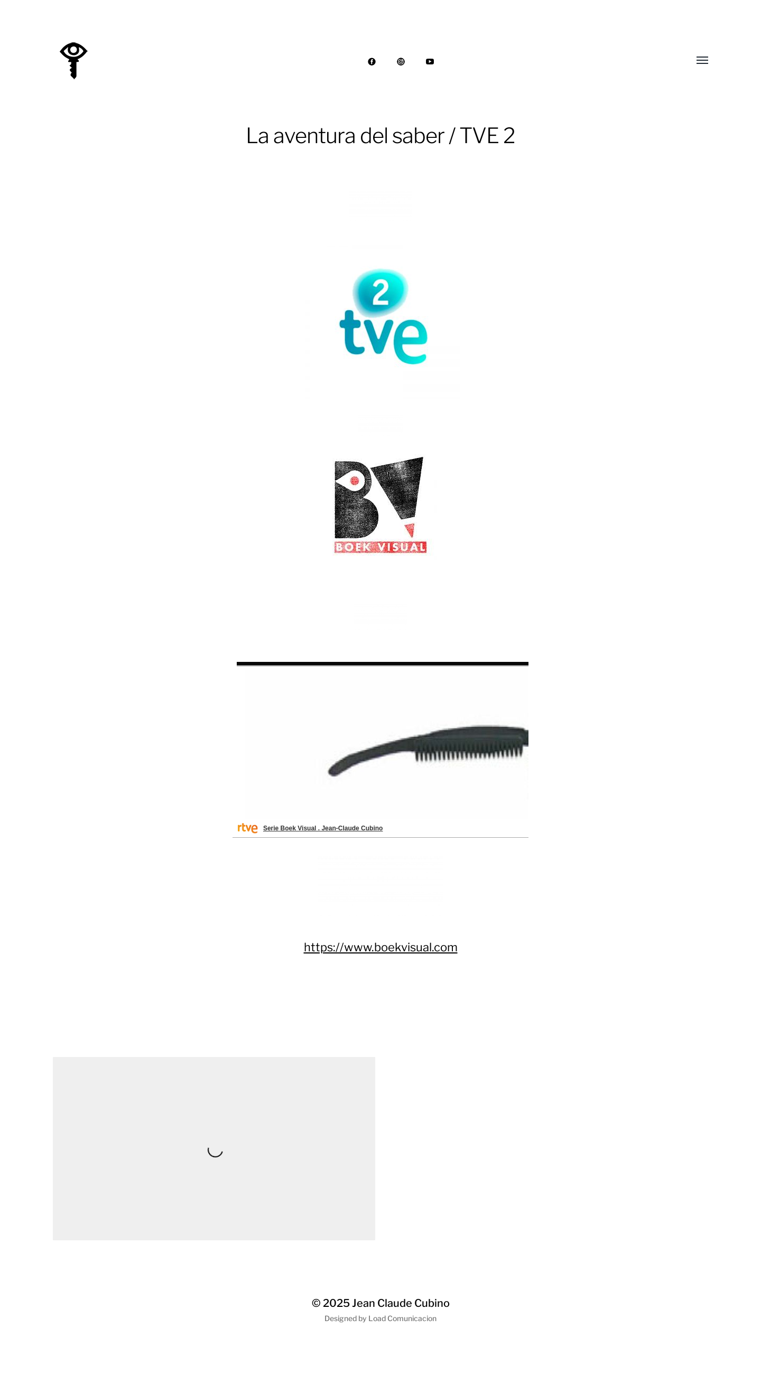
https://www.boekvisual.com (381, 947)
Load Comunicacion (402, 1318)
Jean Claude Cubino (401, 1303)
